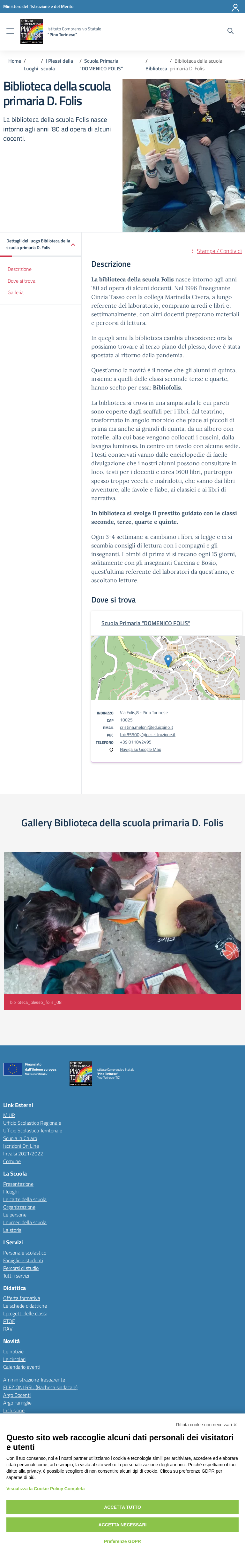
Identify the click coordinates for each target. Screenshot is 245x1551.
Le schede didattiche (25, 1306)
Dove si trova (21, 281)
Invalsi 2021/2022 (23, 1153)
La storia (12, 1230)
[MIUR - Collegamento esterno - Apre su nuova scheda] (38, 6)
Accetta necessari (123, 1524)
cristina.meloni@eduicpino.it (146, 727)
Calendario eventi (21, 1367)
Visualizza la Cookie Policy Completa (45, 1488)
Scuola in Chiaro (20, 1138)
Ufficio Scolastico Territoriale (32, 1130)
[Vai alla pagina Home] (14, 61)
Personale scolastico (24, 1252)
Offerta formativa (21, 1298)
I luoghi (11, 1191)
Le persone (14, 1214)
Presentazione (18, 1184)
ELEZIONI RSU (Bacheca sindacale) (40, 1387)
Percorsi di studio (21, 1268)
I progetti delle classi (25, 1313)
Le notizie (13, 1351)
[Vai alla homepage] (31, 31)
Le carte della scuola (25, 1199)
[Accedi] (236, 6)
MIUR (9, 1115)
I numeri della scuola (25, 1222)
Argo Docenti (17, 1395)
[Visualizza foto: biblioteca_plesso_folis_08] (122, 931)
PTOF (9, 1321)
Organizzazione (19, 1207)
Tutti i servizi (16, 1275)
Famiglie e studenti (23, 1260)
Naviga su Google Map (140, 749)
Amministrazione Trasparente (34, 1379)
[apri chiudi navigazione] (10, 31)
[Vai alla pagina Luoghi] (31, 68)
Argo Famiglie (17, 1402)
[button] (41, 244)
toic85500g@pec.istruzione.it (147, 734)
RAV (7, 1329)
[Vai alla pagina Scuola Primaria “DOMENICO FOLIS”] (101, 64)
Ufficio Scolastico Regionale (32, 1123)
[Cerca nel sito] (230, 32)
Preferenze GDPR (122, 1541)
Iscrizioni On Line (21, 1146)
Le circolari (14, 1359)
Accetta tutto (122, 1507)
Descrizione (20, 269)
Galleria (16, 292)
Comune (12, 1161)
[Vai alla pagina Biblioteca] (156, 68)
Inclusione (14, 1410)
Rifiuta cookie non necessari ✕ (206, 1424)
